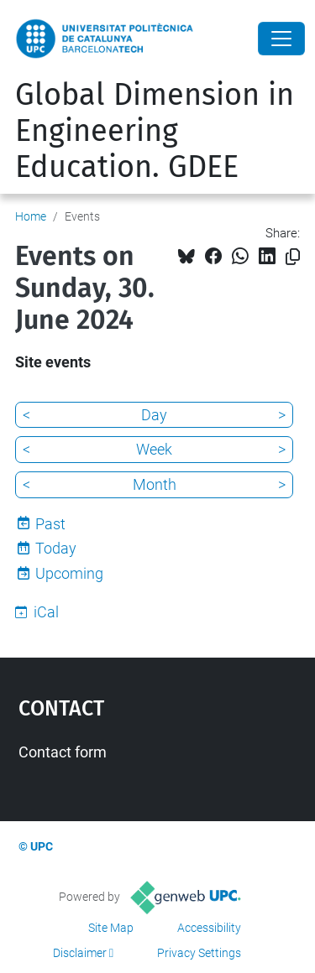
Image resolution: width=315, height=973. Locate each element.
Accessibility (209, 927)
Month (154, 484)
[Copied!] (293, 257)
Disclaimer (80, 953)
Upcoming (69, 573)
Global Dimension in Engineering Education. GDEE (154, 130)
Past (50, 524)
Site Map (111, 927)
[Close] (281, 38)
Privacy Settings (199, 953)
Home (30, 216)
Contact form (62, 752)
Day (154, 415)
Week (154, 449)
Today (55, 548)
